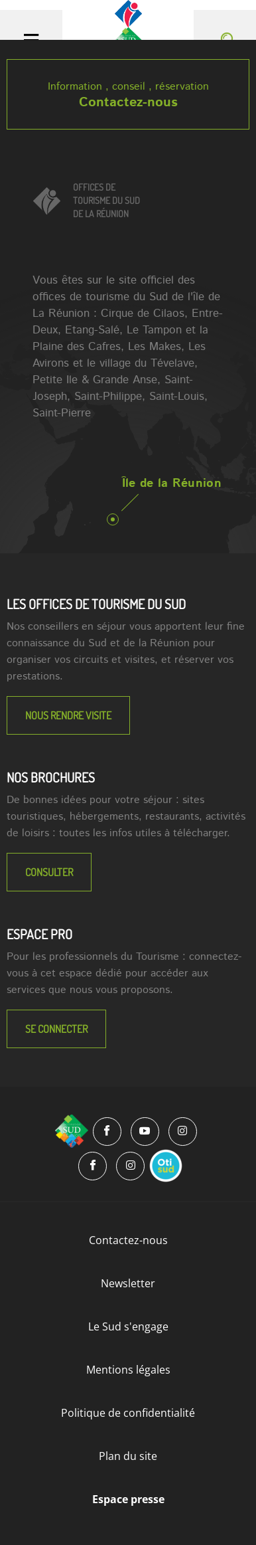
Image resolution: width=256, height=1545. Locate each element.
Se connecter (56, 1029)
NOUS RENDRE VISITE (68, 715)
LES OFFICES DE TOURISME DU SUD (96, 603)
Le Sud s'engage (128, 1326)
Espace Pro (39, 934)
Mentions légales (128, 1369)
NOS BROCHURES (51, 777)
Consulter (49, 872)
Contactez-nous (128, 102)
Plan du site (128, 1456)
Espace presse (128, 1499)
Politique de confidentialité (128, 1413)
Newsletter (128, 1283)
